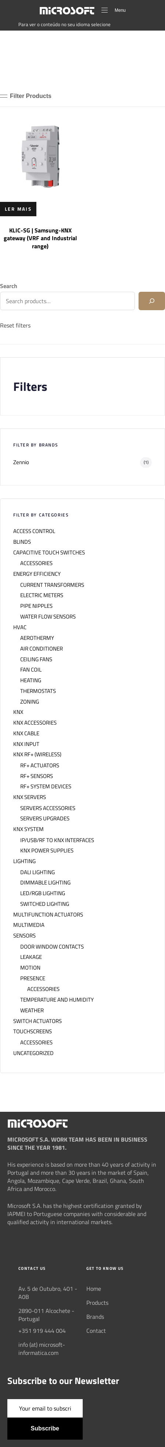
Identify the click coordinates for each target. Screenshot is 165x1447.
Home (93, 1289)
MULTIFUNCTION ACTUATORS (48, 915)
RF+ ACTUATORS (39, 765)
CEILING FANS (36, 659)
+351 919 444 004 (42, 1331)
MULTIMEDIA (28, 925)
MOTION (30, 968)
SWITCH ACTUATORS (37, 1021)
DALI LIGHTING (37, 872)
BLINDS (22, 542)
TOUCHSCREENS (32, 1031)
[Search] (152, 301)
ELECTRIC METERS (41, 595)
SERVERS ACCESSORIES (47, 808)
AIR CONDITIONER (41, 649)
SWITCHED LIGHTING (44, 904)
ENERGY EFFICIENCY (37, 574)
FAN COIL (31, 670)
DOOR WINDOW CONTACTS (52, 947)
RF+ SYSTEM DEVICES (45, 786)
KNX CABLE (26, 733)
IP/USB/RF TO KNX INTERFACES (57, 840)
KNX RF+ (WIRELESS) (37, 754)
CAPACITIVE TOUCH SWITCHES (49, 553)
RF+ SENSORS (36, 776)
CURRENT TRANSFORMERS (52, 585)
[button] (25, 96)
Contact (96, 1331)
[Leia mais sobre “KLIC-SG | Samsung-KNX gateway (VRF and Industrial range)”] (18, 209)
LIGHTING (24, 861)
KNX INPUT (26, 744)
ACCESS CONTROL (34, 531)
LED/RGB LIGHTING (42, 893)
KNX (18, 712)
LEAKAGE (31, 957)
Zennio (21, 462)
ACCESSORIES (36, 563)
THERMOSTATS (38, 691)
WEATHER (32, 1010)
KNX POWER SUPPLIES (46, 851)
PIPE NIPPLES (36, 606)
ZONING (29, 702)
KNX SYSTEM (28, 829)
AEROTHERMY (37, 638)
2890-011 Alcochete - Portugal (46, 1315)
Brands (95, 1317)
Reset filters (15, 325)
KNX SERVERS (29, 797)
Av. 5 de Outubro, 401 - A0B (47, 1293)
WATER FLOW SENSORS (48, 617)
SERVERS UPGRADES (44, 818)
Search (8, 286)
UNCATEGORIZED (33, 1053)
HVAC (19, 627)
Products (97, 1303)
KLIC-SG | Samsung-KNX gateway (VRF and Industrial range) (40, 238)
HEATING (30, 680)
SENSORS (24, 936)
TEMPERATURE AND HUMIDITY (57, 1000)
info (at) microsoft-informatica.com (41, 1349)
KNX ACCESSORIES (35, 723)
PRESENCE (32, 978)
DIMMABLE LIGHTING (45, 883)
